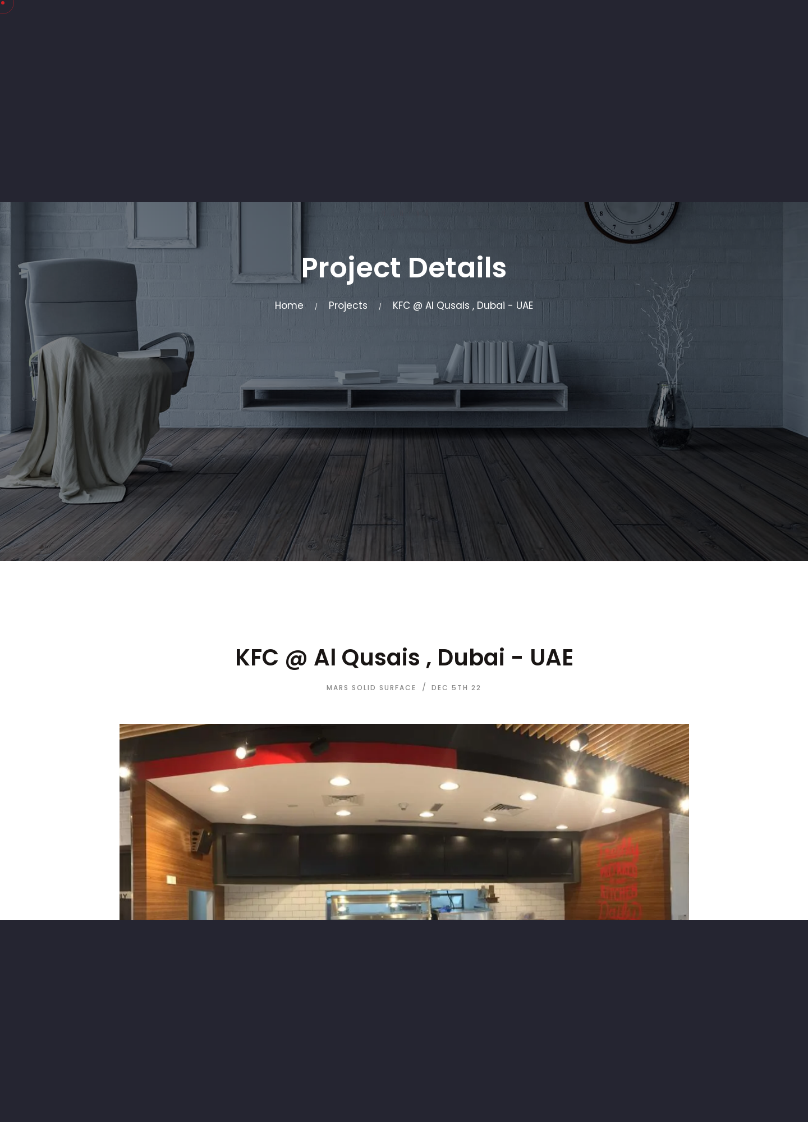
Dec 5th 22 (456, 687)
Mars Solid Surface (371, 687)
